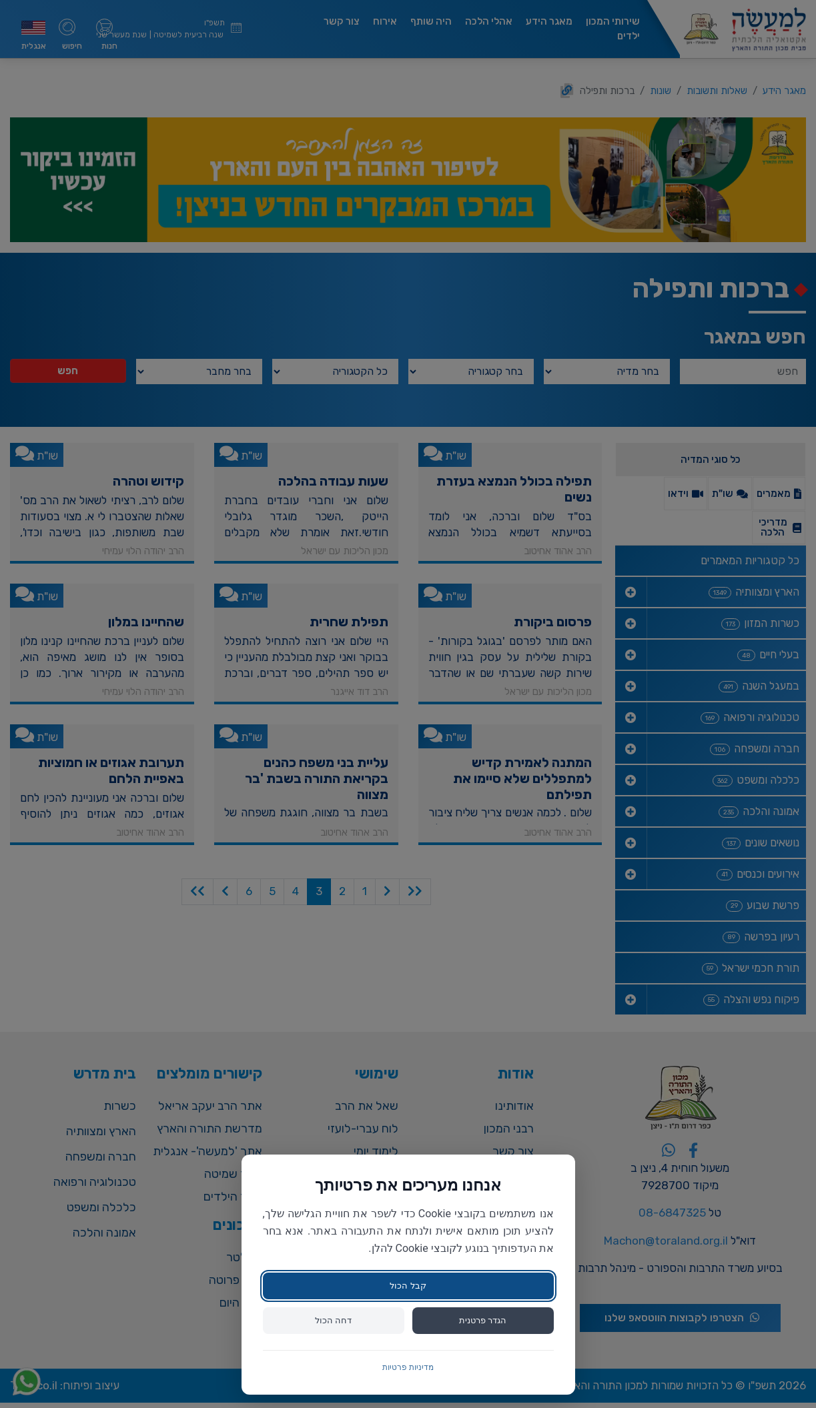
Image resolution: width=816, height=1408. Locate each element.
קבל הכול (408, 1284)
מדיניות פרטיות (408, 1367)
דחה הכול (333, 1320)
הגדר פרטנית (482, 1320)
